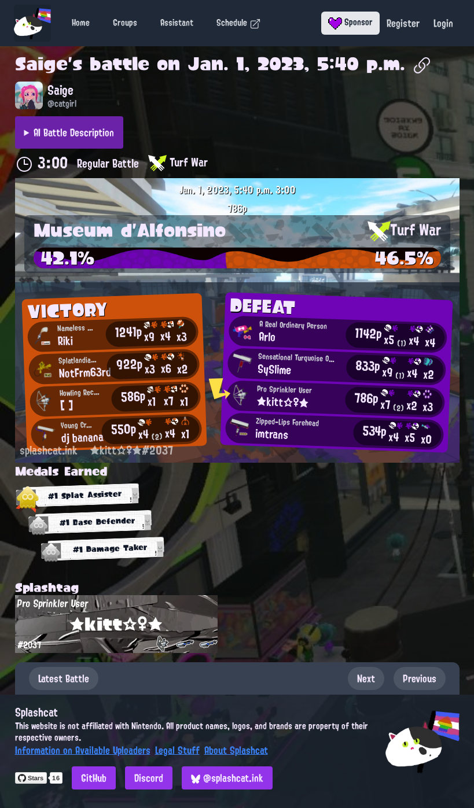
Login (443, 23)
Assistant (176, 22)
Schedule (238, 22)
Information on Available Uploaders (82, 750)
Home (81, 22)
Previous (419, 678)
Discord (148, 778)
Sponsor (350, 22)
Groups (125, 22)
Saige (41, 63)
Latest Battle (63, 678)
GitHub (93, 778)
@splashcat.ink (227, 778)
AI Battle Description (74, 132)
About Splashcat (236, 750)
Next (366, 678)
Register (403, 23)
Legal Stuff (177, 750)
